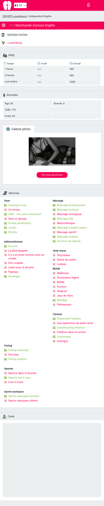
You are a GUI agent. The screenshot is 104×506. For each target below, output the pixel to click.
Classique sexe (17, 205)
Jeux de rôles (65, 295)
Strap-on (62, 291)
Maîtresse (63, 273)
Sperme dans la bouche (22, 373)
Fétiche (12, 232)
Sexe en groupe (17, 218)
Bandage (62, 300)
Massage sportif (67, 232)
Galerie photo (18, 129)
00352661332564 (17, 35)
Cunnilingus (64, 336)
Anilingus (62, 341)
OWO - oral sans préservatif (24, 214)
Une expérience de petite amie (75, 323)
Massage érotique (68, 209)
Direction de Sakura (68, 241)
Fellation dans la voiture (71, 332)
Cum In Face (15, 382)
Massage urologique (69, 214)
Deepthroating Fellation (71, 327)
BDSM (60, 282)
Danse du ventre (66, 259)
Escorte (13, 246)
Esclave (61, 286)
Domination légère (68, 277)
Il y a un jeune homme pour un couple (26, 256)
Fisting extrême (17, 359)
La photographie (18, 250)
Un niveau (14, 209)
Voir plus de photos (52, 174)
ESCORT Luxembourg (15, 16)
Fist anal (13, 354)
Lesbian (61, 264)
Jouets (12, 227)
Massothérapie (66, 223)
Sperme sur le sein (19, 377)
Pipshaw (13, 271)
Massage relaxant (67, 236)
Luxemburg (12, 43)
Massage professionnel (71, 205)
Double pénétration (19, 223)
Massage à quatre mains (72, 227)
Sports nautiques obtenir (23, 400)
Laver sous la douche (21, 267)
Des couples (15, 263)
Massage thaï (65, 218)
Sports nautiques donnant (23, 396)
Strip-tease (63, 255)
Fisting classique (18, 350)
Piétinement (64, 304)
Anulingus (14, 276)
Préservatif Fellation (69, 318)
